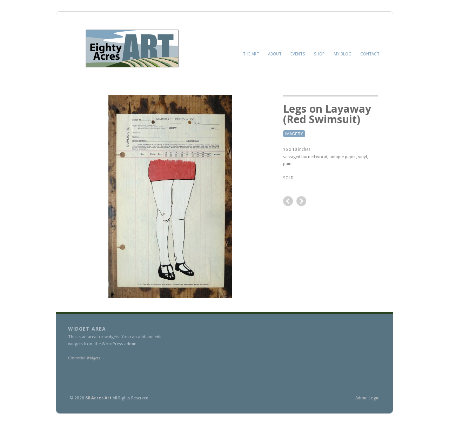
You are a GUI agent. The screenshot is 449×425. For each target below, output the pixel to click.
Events (297, 54)
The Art (251, 54)
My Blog (342, 54)
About (275, 54)
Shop (319, 54)
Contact (370, 54)
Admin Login (367, 398)
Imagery (294, 134)
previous (301, 201)
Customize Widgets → (86, 358)
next (288, 201)
